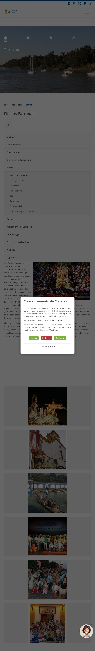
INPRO (52, 347)
